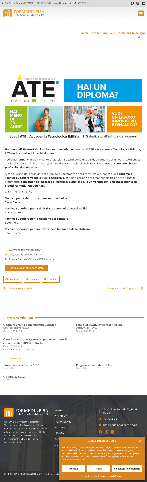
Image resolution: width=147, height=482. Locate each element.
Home (84, 32)
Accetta (73, 468)
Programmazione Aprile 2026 (21, 365)
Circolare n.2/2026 (14, 377)
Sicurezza (61, 427)
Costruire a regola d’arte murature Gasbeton (29, 324)
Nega (99, 468)
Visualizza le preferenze (127, 468)
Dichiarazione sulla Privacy (110, 476)
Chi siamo (61, 416)
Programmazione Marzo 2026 (94, 365)
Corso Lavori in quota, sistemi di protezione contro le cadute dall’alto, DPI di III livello (35, 341)
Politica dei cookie (89, 476)
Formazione (63, 421)
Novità (95, 32)
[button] (140, 441)
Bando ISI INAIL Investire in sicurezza (99, 324)
